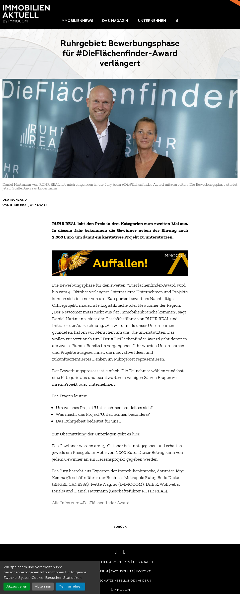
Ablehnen (43, 586)
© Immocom (120, 590)
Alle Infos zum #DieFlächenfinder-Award (91, 502)
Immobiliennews (77, 21)
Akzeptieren (16, 586)
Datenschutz (122, 571)
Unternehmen (152, 21)
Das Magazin (115, 21)
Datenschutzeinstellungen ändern (120, 580)
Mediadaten (143, 562)
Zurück (120, 527)
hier (135, 434)
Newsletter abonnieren (108, 562)
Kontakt (143, 571)
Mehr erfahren (70, 586)
